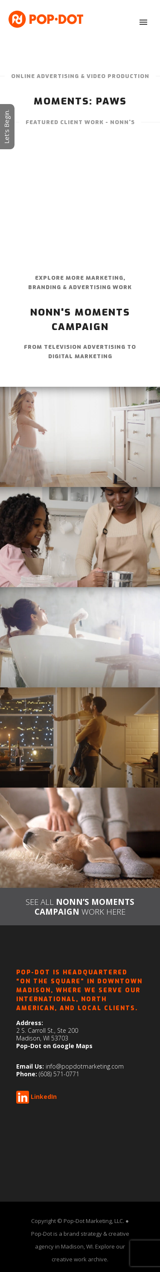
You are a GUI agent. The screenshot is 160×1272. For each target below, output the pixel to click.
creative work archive (79, 1259)
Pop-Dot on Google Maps (54, 1046)
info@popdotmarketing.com (85, 1066)
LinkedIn (44, 1096)
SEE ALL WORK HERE (80, 906)
